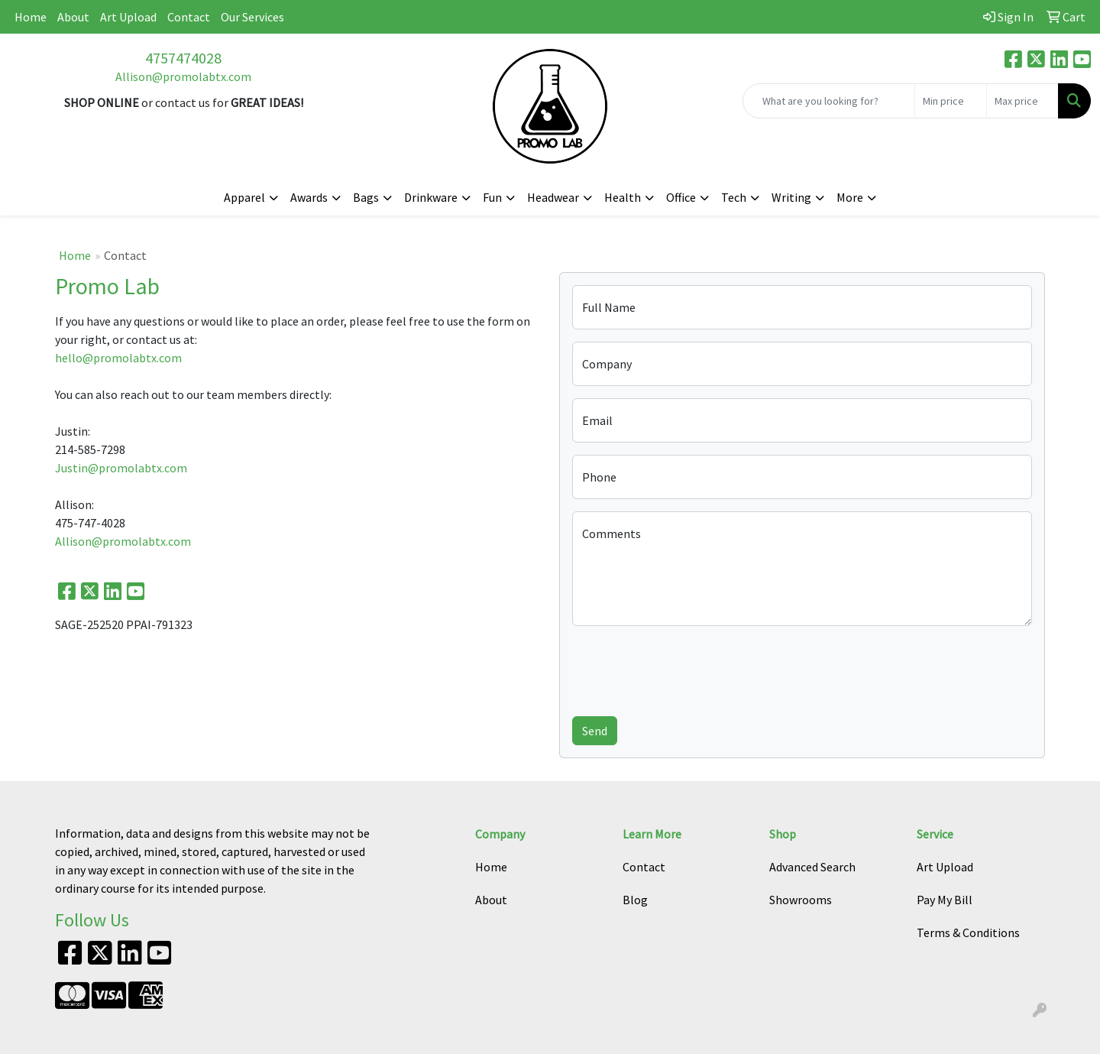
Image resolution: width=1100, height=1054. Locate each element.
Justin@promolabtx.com (121, 467)
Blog (635, 899)
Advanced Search (812, 866)
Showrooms (800, 899)
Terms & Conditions (968, 932)
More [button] (849, 197)
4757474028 (183, 57)
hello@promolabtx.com (118, 357)
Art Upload (128, 16)
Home (31, 16)
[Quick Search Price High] (1022, 100)
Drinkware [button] (431, 197)
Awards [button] (309, 197)
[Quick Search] (828, 100)
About (73, 16)
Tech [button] (733, 197)
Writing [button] (791, 197)
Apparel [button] (244, 197)
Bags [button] (366, 197)
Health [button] (622, 197)
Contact (188, 16)
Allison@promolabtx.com (183, 76)
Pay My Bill (944, 899)
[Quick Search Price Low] (950, 100)
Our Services (252, 16)
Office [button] (681, 197)
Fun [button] (492, 197)
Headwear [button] (553, 197)
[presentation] (688, 668)
